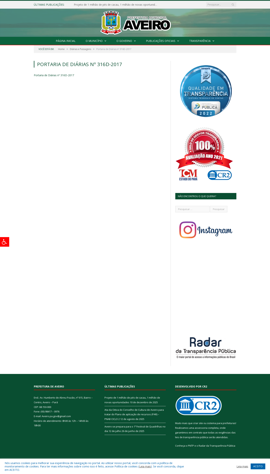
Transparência (200, 41)
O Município (94, 41)
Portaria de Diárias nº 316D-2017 (54, 75)
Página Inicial (66, 41)
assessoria (201, 428)
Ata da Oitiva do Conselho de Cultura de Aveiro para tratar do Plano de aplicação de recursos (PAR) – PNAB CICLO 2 (134, 414)
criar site (198, 423)
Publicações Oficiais (160, 41)
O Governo (124, 41)
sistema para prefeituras (221, 423)
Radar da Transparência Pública (217, 445)
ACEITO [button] (258, 466)
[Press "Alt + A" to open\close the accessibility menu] (4, 242)
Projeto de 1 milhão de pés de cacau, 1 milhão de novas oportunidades (117, 4)
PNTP (191, 445)
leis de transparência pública (191, 437)
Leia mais (145, 466)
